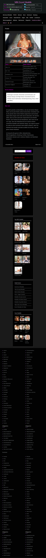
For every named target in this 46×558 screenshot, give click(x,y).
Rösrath (28, 469)
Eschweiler (5, 418)
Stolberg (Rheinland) (31, 485)
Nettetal (5, 509)
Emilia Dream (18, 264)
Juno (23, 264)
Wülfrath (28, 522)
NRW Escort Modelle (23, 2)
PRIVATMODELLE (6, 553)
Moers (4, 500)
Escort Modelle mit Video (20, 307)
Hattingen (29, 381)
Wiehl (28, 513)
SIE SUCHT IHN (30, 550)
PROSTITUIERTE (6, 555)
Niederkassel (6, 515)
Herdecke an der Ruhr (31, 392)
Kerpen (28, 423)
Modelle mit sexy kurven (20, 297)
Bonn (24, 15)
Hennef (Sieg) (29, 390)
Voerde (28, 496)
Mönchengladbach (7, 20)
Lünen (4, 482)
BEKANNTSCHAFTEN (7, 436)
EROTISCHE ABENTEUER (8, 440)
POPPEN (5, 550)
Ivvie (21, 330)
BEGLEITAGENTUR (7, 431)
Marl (4, 485)
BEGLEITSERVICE (7, 433)
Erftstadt (5, 412)
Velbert (28, 491)
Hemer (28, 387)
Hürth (28, 405)
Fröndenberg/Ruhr (30, 350)
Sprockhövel (29, 482)
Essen (11, 17)
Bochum (20, 15)
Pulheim (5, 526)
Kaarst (28, 414)
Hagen (23, 17)
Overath (5, 522)
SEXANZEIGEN (30, 542)
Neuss (4, 513)
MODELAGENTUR (7, 544)
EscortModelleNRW (29, 4)
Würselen (28, 526)
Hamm (28, 376)
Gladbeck (28, 361)
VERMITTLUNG (30, 555)
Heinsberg (29, 385)
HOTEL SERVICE (30, 449)
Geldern (28, 354)
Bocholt (5, 370)
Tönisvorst (29, 487)
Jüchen (28, 409)
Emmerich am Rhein (7, 407)
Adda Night (25, 231)
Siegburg (28, 478)
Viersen (28, 493)
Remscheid (29, 463)
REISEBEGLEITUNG (30, 535)
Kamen (28, 416)
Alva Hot (24, 253)
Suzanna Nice (18, 275)
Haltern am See (30, 374)
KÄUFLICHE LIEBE (7, 539)
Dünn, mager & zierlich (20, 294)
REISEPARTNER (30, 537)
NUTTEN (5, 546)
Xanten (28, 529)
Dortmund (29, 15)
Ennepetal (5, 409)
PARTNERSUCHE (6, 548)
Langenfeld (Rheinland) (8, 469)
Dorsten (5, 394)
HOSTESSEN (29, 447)
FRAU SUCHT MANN (7, 449)
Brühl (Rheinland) (7, 383)
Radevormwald (6, 529)
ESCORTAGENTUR (7, 442)
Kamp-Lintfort (29, 418)
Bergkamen (5, 368)
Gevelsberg (29, 359)
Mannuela (22, 322)
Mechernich (5, 487)
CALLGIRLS (5, 438)
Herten (28, 396)
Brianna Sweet (18, 242)
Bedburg (5, 361)
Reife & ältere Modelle (20, 292)
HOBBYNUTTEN (30, 444)
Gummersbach (30, 368)
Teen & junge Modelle (20, 289)
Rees (28, 460)
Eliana (16, 341)
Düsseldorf (5, 17)
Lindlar (4, 476)
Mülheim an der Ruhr (7, 507)
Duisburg (35, 15)
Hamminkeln (29, 379)
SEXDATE (28, 544)
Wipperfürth (29, 518)
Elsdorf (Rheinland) (7, 405)
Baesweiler (5, 359)
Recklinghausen (30, 458)
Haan (28, 370)
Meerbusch (5, 491)
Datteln (4, 387)
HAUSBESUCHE (30, 436)
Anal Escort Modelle (19, 286)
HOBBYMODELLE (30, 442)
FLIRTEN (5, 447)
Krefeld (31, 17)
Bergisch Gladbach (7, 365)
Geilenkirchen (29, 352)
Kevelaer (5, 456)
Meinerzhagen (6, 493)
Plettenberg (5, 524)
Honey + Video (25, 171)
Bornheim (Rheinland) (7, 379)
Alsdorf (4, 354)
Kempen (28, 420)
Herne (28, 394)
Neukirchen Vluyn (7, 511)
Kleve (4, 458)
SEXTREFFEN (29, 548)
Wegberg (28, 502)
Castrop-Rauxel (6, 385)
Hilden (28, 401)
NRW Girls (28, 9)
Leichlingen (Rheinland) (8, 471)
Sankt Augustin (30, 471)
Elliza (26, 322)
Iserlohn (28, 407)
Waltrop (28, 500)
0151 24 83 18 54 (10, 4)
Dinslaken (5, 390)
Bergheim (5, 363)
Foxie (16, 330)
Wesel (28, 507)
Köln (27, 17)
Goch (28, 363)
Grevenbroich (29, 365)
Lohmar (5, 478)
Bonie (16, 322)
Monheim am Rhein (7, 504)
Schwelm (28, 474)
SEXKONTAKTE (30, 546)
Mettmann (5, 498)
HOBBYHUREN (30, 440)
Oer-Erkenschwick (7, 520)
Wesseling (29, 509)
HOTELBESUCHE (6, 535)
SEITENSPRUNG (30, 539)
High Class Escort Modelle (21, 304)
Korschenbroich (6, 465)
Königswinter (6, 463)
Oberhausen (21, 20)
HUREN (5, 537)
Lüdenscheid (6, 480)
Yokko (21, 341)
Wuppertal (28, 20)
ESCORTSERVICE (7, 444)
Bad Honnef (5, 357)
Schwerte (28, 476)
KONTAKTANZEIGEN (7, 542)
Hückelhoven (29, 403)
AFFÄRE (5, 429)
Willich (28, 515)
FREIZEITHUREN (30, 429)
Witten (28, 520)
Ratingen (28, 456)
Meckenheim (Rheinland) (8, 489)
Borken (4, 376)
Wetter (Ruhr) (29, 511)
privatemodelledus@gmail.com (14, 7)
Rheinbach (29, 465)
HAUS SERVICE (30, 433)
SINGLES (28, 553)
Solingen (28, 480)
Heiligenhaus (29, 383)
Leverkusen (37, 17)
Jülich (28, 412)
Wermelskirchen (30, 504)
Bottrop (5, 381)
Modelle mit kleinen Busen (21, 299)
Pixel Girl (28, 7)
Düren (4, 401)
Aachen (5, 350)
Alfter (4, 352)
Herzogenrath (29, 398)
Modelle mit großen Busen (21, 302)
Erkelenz (5, 414)
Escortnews (4, 452)
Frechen (5, 423)
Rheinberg (29, 467)
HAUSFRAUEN (30, 438)
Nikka (23, 242)
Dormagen (5, 392)
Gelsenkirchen (17, 17)
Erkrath (4, 416)
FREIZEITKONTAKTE (31, 431)
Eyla (16, 253)
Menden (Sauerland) (7, 496)
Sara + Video (25, 184)
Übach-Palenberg (30, 489)
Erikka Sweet (17, 231)
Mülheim (15, 20)
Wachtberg (29, 498)
